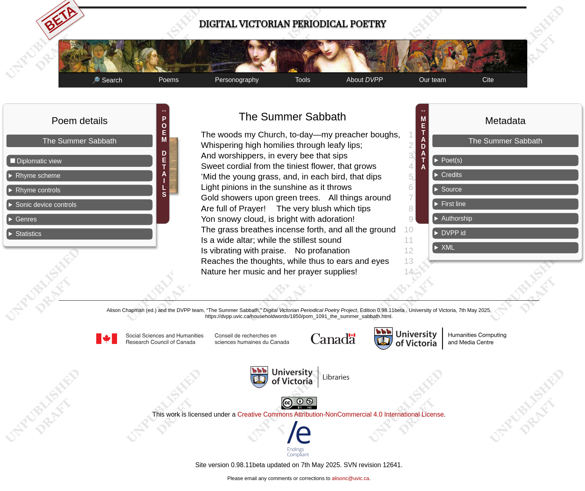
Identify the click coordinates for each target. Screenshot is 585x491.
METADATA (423, 143)
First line (453, 203)
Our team (432, 79)
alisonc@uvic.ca (350, 478)
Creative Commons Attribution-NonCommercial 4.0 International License (340, 414)
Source (451, 189)
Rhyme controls (37, 190)
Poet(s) (451, 160)
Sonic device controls (45, 204)
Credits (451, 174)
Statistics (28, 233)
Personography (237, 79)
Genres (25, 219)
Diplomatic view (39, 161)
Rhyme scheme (37, 175)
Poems (169, 79)
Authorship (456, 218)
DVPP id (453, 233)
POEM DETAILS (164, 157)
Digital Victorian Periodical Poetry (292, 24)
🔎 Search (107, 80)
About (364, 79)
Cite (488, 79)
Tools (302, 79)
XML (448, 247)
